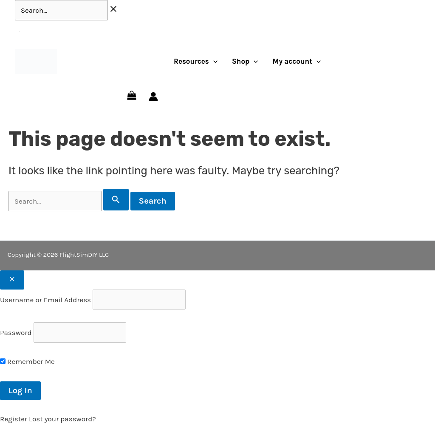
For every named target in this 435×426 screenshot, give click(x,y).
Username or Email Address (45, 299)
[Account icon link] (153, 96)
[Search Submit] (116, 199)
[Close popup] (12, 280)
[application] (213, 61)
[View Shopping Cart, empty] (131, 96)
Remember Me (27, 361)
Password (15, 332)
